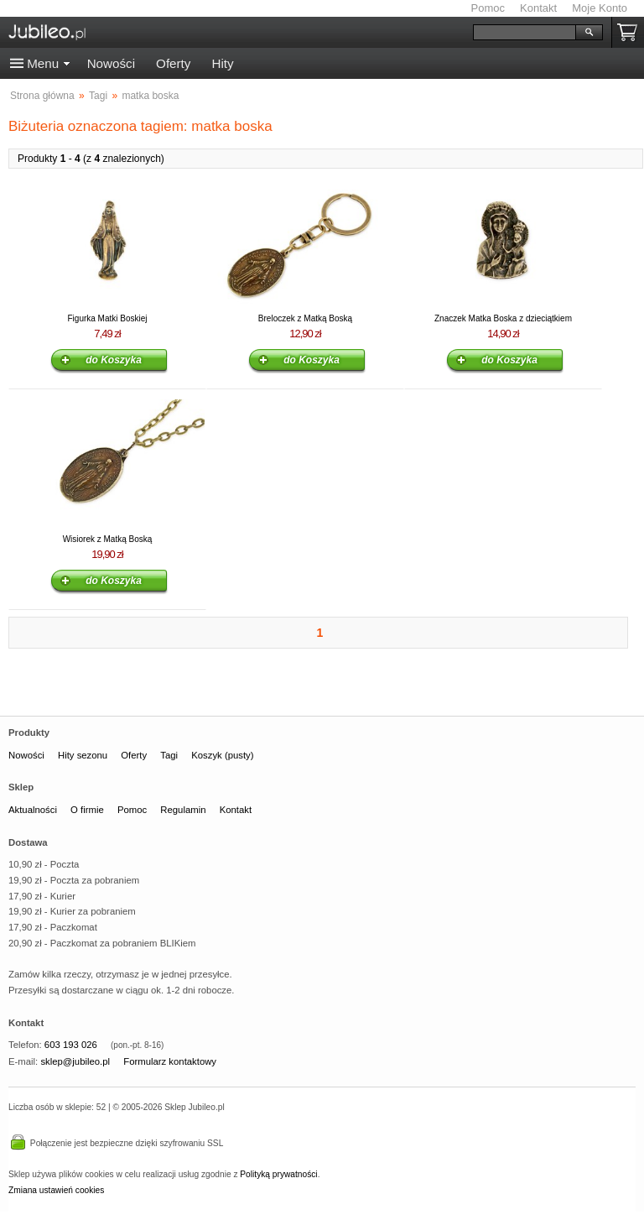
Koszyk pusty (630, 32)
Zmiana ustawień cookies (56, 1190)
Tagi (169, 755)
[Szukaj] (524, 32)
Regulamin (182, 810)
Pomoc (488, 8)
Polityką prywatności (278, 1174)
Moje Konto (599, 8)
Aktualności (32, 810)
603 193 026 (70, 1045)
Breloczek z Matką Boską (305, 318)
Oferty (173, 63)
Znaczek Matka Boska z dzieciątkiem (503, 318)
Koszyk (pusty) (222, 755)
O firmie (87, 810)
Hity (222, 63)
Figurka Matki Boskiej (107, 318)
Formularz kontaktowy (169, 1061)
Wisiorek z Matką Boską (108, 539)
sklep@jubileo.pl (75, 1061)
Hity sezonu (82, 755)
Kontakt (538, 8)
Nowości (111, 63)
